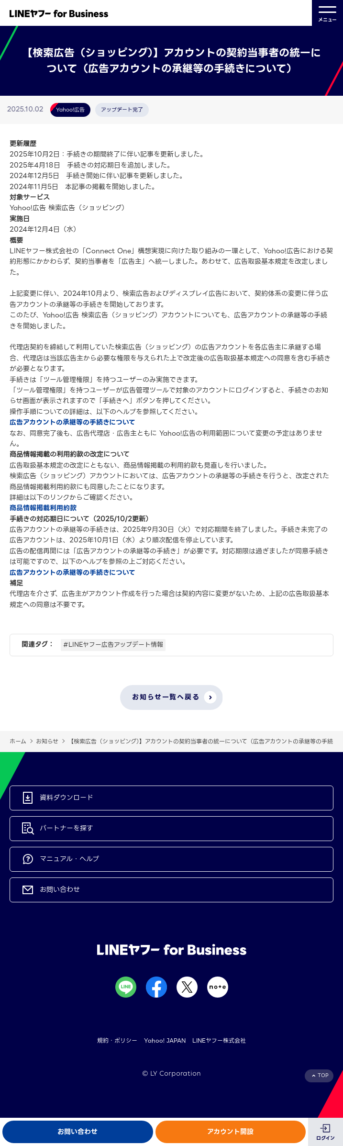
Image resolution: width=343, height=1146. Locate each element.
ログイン (325, 1138)
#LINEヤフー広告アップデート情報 (113, 645)
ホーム (18, 741)
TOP (323, 1075)
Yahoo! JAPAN (165, 1040)
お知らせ (47, 741)
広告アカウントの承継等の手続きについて (72, 422)
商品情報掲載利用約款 (43, 508)
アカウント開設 (230, 1131)
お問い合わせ (77, 1131)
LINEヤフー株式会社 (219, 1040)
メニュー (327, 13)
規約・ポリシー (117, 1040)
